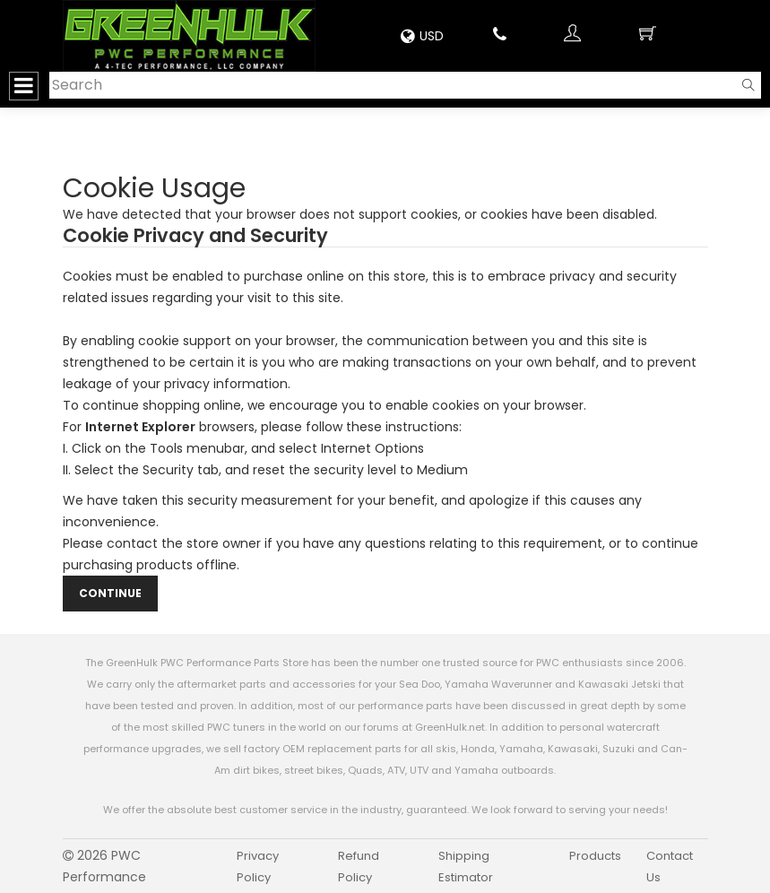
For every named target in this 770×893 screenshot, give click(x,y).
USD (422, 36)
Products (595, 855)
